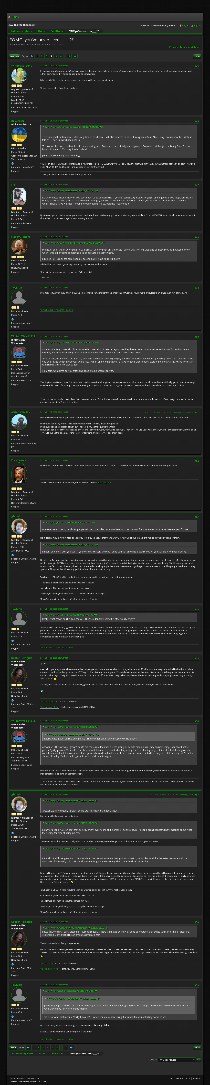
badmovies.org (103, 482)
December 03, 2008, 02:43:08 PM (54, 794)
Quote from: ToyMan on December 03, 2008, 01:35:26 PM (71, 727)
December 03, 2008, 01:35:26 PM (54, 609)
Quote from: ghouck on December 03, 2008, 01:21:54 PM (71, 615)
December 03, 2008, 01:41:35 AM (54, 287)
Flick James (18, 460)
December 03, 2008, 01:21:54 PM (54, 516)
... (64, 56)
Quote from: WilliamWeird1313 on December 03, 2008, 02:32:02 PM (76, 927)
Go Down (14, 56)
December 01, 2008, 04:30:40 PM (54, 65)
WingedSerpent (21, 65)
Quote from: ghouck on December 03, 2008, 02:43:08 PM (71, 991)
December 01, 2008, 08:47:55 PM (54, 236)
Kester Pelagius (21, 658)
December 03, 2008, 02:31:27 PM (54, 658)
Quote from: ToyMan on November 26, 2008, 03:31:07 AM (71, 342)
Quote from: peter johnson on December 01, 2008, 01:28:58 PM (74, 127)
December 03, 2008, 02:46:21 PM (54, 921)
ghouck (16, 516)
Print (197, 56)
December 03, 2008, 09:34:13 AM (54, 412)
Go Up (13, 1047)
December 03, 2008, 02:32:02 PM (54, 721)
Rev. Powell (18, 121)
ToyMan (16, 287)
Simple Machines (32, 1078)
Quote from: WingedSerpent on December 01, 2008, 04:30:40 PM (74, 243)
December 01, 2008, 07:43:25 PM (54, 184)
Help (172, 1078)
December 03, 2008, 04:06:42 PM (54, 984)
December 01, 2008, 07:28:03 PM (54, 121)
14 (68, 56)
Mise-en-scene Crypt (49, 707)
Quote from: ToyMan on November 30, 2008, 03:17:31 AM (71, 190)
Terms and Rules (183, 1078)
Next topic (194, 47)
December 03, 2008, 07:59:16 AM (54, 336)
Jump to (153, 1059)
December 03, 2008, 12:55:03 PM (54, 460)
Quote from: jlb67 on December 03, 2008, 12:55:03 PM (70, 522)
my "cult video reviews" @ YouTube (56, 310)
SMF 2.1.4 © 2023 (17, 1078)
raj (13, 184)
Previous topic (177, 47)
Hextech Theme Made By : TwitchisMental (28, 1081)
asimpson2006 (20, 412)
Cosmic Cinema (47, 701)
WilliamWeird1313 (23, 336)
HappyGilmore (20, 237)
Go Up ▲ (196, 1078)
